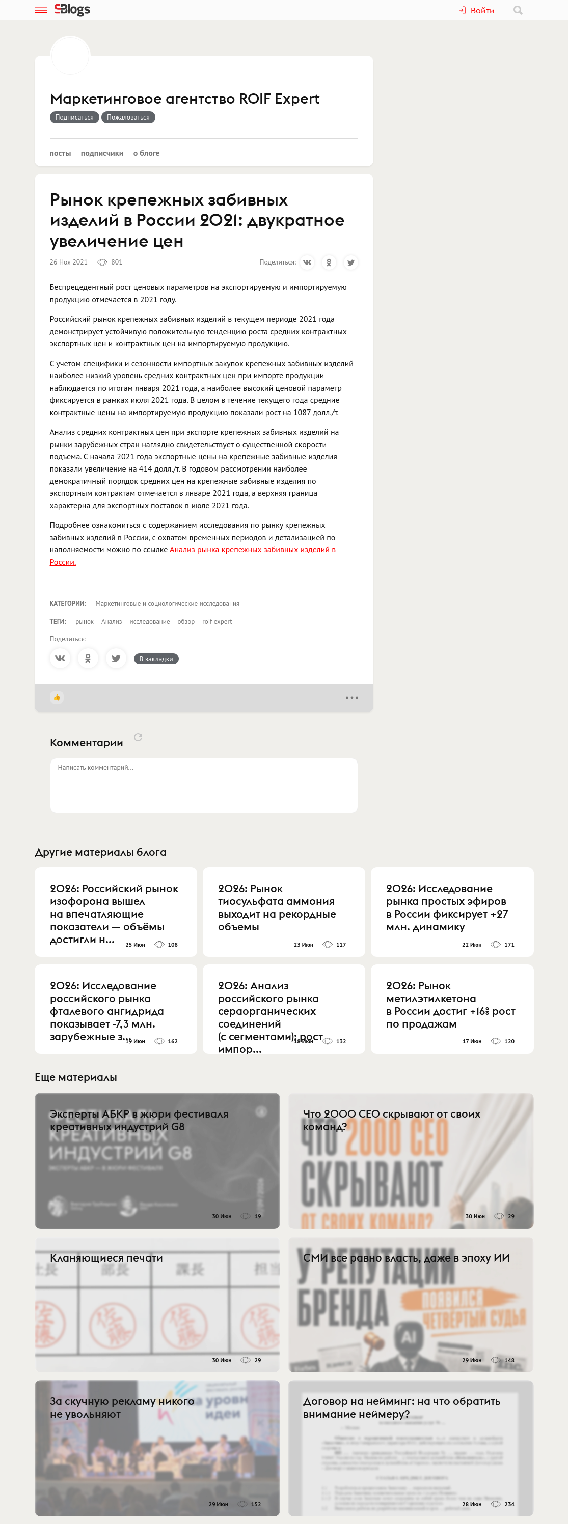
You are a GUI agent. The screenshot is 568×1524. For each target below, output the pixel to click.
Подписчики (102, 153)
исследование (150, 621)
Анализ (111, 621)
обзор (186, 621)
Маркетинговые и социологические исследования (168, 603)
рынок (84, 621)
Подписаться (75, 117)
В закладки (156, 658)
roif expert (217, 621)
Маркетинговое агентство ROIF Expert (185, 99)
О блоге (146, 153)
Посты (60, 153)
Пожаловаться (128, 117)
